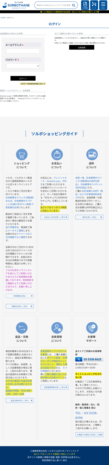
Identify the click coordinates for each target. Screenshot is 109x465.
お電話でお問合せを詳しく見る (89, 434)
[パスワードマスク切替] (38, 66)
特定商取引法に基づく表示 (54, 460)
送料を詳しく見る (89, 217)
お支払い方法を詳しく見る (54, 217)
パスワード (12, 59)
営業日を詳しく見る (20, 306)
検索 (74, 5)
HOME (3, 17)
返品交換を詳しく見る (20, 400)
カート (94, 8)
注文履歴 (85, 8)
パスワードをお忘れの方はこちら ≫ (33, 84)
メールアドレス (14, 44)
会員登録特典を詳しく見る (54, 387)
